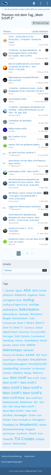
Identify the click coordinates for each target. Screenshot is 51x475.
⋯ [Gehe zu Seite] (23, 253)
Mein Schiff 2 (28, 382)
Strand (32, 433)
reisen (43, 425)
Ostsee (7, 419)
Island (43, 340)
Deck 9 (39, 323)
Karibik (30, 355)
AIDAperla (8, 295)
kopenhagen (9, 359)
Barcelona (36, 314)
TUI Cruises (24, 438)
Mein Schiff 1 (11, 382)
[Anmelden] (40, 3)
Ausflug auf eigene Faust (15, 304)
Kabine (31, 345)
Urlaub (39, 439)
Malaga (27, 372)
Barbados (24, 314)
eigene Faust (10, 331)
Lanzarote (25, 368)
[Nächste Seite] (32, 253)
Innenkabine (31, 340)
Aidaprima (20, 295)
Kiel (38, 354)
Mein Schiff (18, 377)
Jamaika (7, 345)
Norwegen (20, 415)
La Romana (38, 368)
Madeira (18, 372)
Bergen (7, 318)
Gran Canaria (22, 336)
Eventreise (24, 331)
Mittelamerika (11, 402)
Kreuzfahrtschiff (37, 364)
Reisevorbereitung (13, 429)
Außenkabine (10, 309)
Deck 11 (18, 327)
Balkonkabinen (10, 314)
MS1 (36, 402)
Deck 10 (7, 327)
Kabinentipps (12, 350)
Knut (44, 354)
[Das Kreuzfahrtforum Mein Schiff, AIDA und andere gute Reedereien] (5, 3)
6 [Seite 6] (27, 253)
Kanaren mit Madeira (13, 355)
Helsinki (19, 340)
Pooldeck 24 (10, 425)
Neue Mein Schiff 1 (25, 406)
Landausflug (10, 368)
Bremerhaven (20, 318)
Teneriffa (8, 439)
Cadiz (32, 318)
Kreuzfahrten (38, 359)
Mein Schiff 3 (12, 387)
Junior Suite (18, 345)
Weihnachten (19, 443)
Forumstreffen (38, 331)
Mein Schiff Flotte (13, 398)
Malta (6, 378)
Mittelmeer (26, 402)
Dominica (29, 327)
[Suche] (34, 3)
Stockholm (22, 433)
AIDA (27, 290)
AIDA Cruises (39, 290)
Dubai (39, 327)
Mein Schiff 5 (12, 393)
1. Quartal (8, 290)
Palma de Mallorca (21, 419)
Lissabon (7, 372)
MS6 (11, 406)
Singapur (30, 429)
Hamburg (8, 340)
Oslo (39, 415)
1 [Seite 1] (18, 253)
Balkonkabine (29, 309)
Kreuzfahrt (23, 359)
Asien (42, 295)
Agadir (19, 290)
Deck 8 (30, 322)
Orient (32, 415)
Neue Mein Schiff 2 (13, 410)
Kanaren (28, 350)
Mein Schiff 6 (32, 393)
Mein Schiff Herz (34, 397)
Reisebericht (28, 424)
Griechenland (38, 336)
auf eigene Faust (12, 300)
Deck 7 (21, 322)
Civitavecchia (9, 322)
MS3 (42, 402)
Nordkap (8, 415)
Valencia (7, 443)
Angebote (33, 295)
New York (31, 410)
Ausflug (28, 300)
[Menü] (47, 3)
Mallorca (38, 372)
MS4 (5, 406)
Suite (40, 433)
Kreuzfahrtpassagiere (15, 364)
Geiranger (8, 336)
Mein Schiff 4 (32, 387)
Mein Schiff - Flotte (36, 378)
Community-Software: (25, 471)
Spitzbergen (9, 433)
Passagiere (38, 419)
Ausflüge (34, 304)
